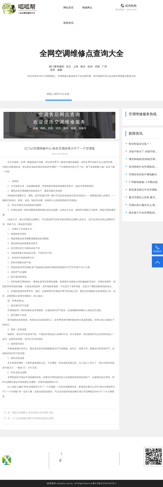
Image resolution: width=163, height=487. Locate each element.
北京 (68, 66)
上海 (75, 66)
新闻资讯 (68, 23)
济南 (97, 66)
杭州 (90, 66)
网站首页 (68, 7)
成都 (59, 70)
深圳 (52, 70)
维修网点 (87, 7)
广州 (104, 66)
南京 (82, 66)
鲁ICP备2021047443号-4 (104, 483)
